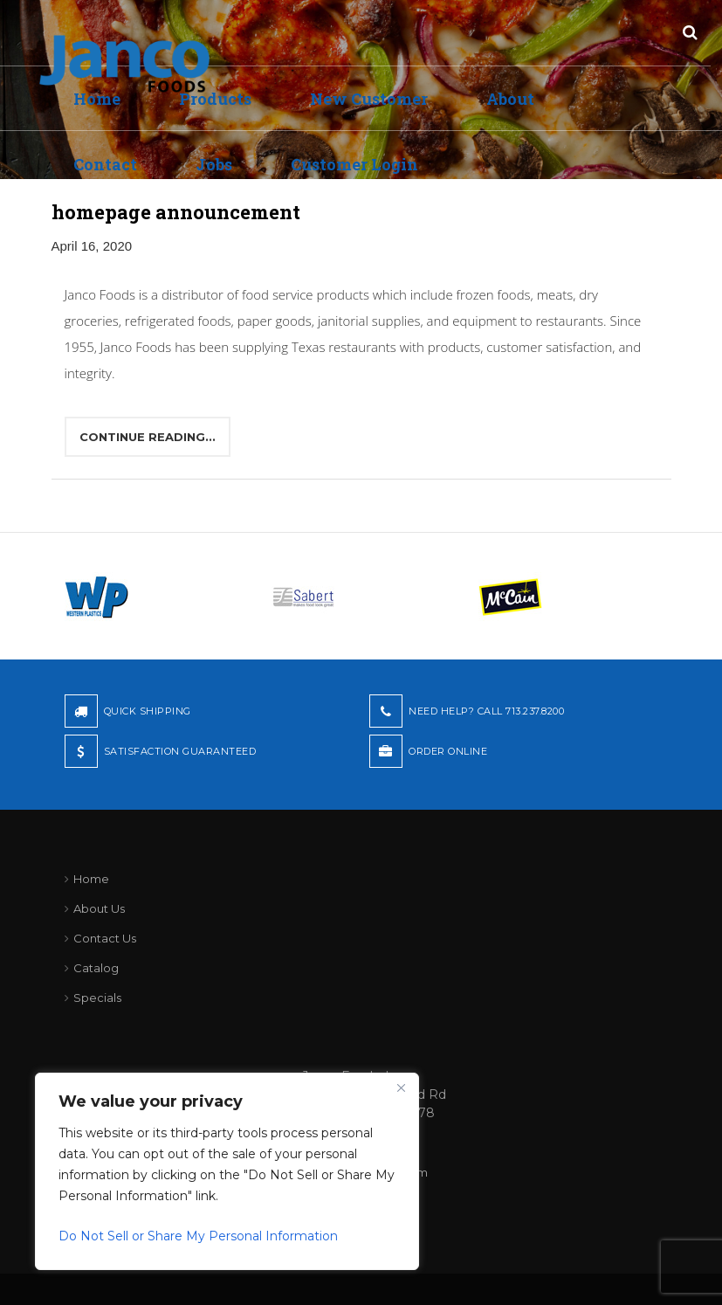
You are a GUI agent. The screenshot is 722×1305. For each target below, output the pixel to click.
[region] (227, 1171)
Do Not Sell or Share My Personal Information (198, 1236)
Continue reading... (147, 437)
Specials (97, 998)
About (510, 98)
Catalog (96, 968)
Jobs (214, 164)
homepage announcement (176, 211)
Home (91, 879)
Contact (105, 164)
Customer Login (354, 164)
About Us (99, 908)
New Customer (369, 98)
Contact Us (104, 938)
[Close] (400, 1087)
